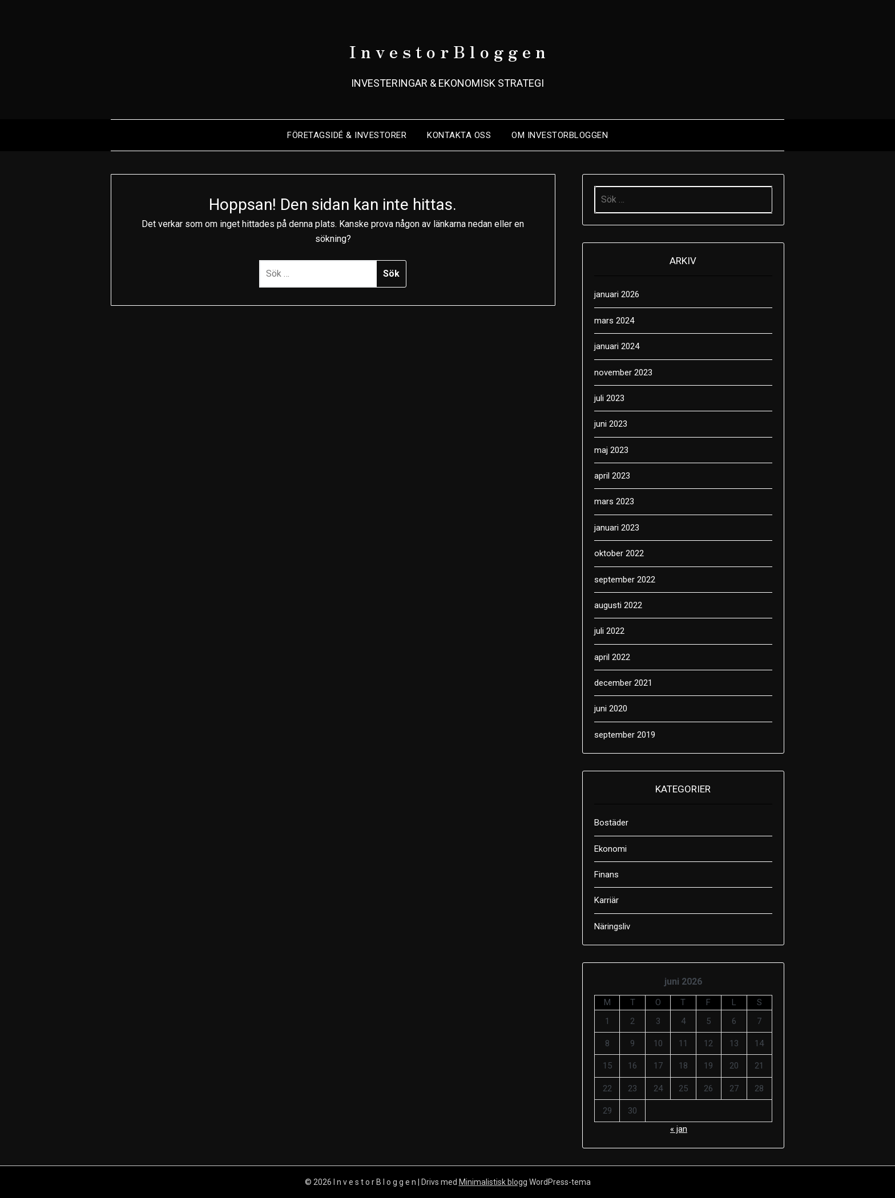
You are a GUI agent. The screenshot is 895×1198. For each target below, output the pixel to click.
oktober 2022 (619, 553)
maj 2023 (611, 450)
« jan (678, 1129)
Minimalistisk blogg (493, 1182)
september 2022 (624, 579)
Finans (606, 874)
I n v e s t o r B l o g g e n (447, 46)
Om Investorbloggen (559, 135)
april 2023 (612, 476)
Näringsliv (612, 926)
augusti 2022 (618, 605)
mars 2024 (614, 320)
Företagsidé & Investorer (346, 135)
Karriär (606, 900)
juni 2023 (610, 424)
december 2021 (623, 683)
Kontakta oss (459, 135)
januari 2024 (616, 346)
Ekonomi (610, 849)
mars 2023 (614, 501)
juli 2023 (609, 398)
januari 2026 (616, 294)
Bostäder (611, 822)
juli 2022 (609, 631)
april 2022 (612, 657)
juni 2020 (610, 708)
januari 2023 (616, 528)
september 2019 (624, 735)
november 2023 (623, 372)
